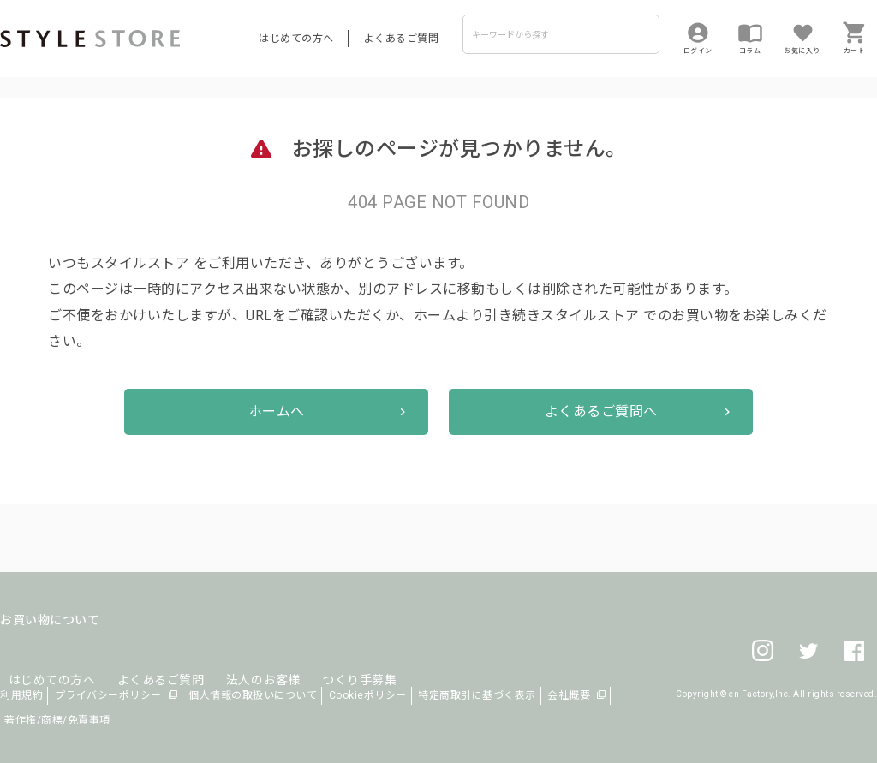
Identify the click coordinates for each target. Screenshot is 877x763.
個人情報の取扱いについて (252, 695)
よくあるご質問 (401, 39)
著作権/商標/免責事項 (57, 720)
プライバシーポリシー (108, 695)
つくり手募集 (326, 659)
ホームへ (276, 411)
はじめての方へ (296, 39)
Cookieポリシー (368, 695)
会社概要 (568, 695)
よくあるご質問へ (601, 411)
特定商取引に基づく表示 (477, 695)
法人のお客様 (238, 659)
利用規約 (21, 695)
